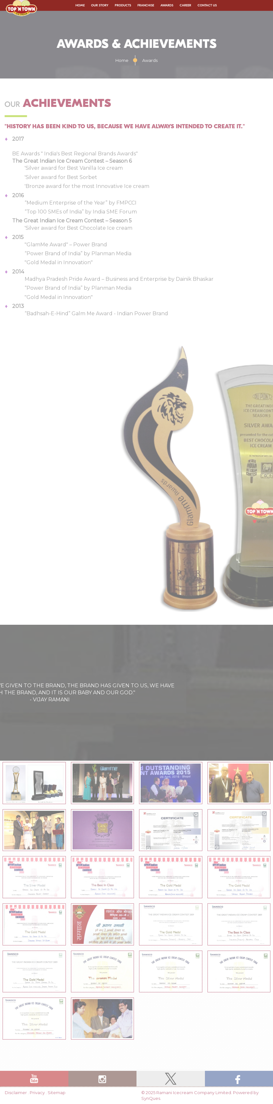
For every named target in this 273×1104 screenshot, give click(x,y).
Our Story (99, 5)
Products (123, 5)
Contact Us (207, 5)
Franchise (145, 5)
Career (185, 5)
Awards (166, 5)
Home (80, 5)
